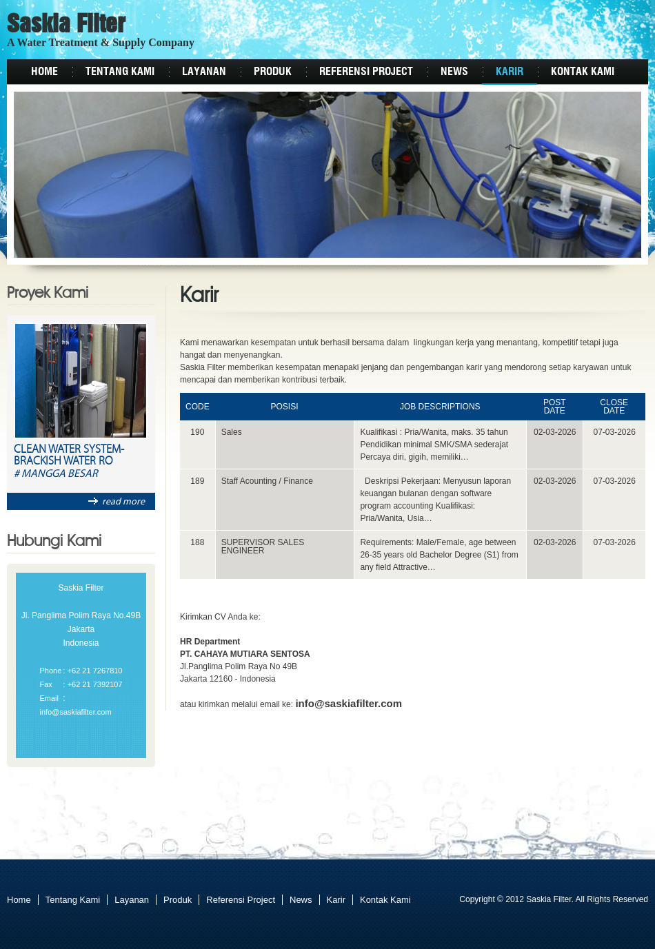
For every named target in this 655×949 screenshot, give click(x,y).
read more (116, 501)
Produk (273, 71)
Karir (509, 71)
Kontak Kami (582, 71)
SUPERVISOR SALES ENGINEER (263, 546)
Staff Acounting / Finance (267, 481)
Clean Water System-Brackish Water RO (69, 456)
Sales (231, 432)
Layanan (204, 71)
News (454, 71)
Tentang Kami (119, 71)
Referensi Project (366, 71)
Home (44, 71)
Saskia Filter (66, 25)
